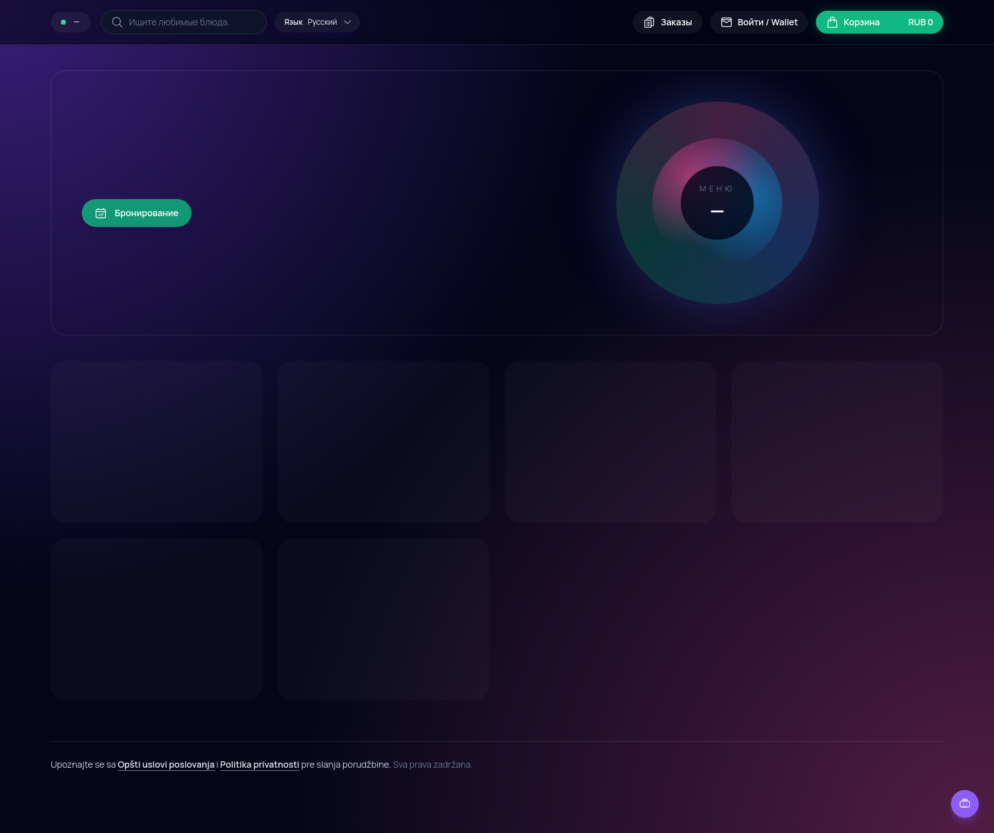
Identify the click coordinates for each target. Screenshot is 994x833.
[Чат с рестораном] (965, 804)
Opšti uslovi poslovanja (166, 764)
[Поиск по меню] (184, 22)
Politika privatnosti (259, 764)
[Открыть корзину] (879, 22)
